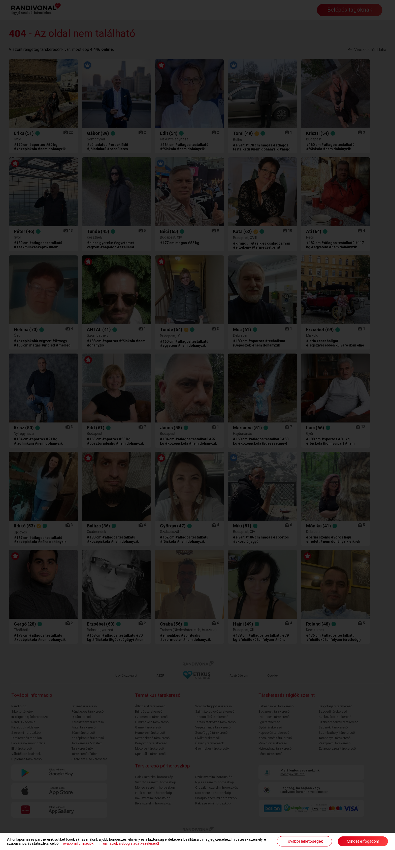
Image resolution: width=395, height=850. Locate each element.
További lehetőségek (304, 841)
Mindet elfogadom (363, 841)
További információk (77, 843)
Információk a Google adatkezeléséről (129, 843)
